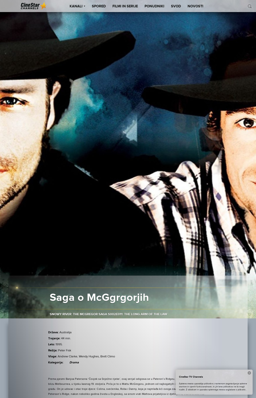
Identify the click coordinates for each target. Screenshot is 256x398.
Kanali (77, 6)
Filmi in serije (125, 6)
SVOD (176, 6)
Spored (99, 6)
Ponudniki (154, 6)
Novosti (195, 6)
